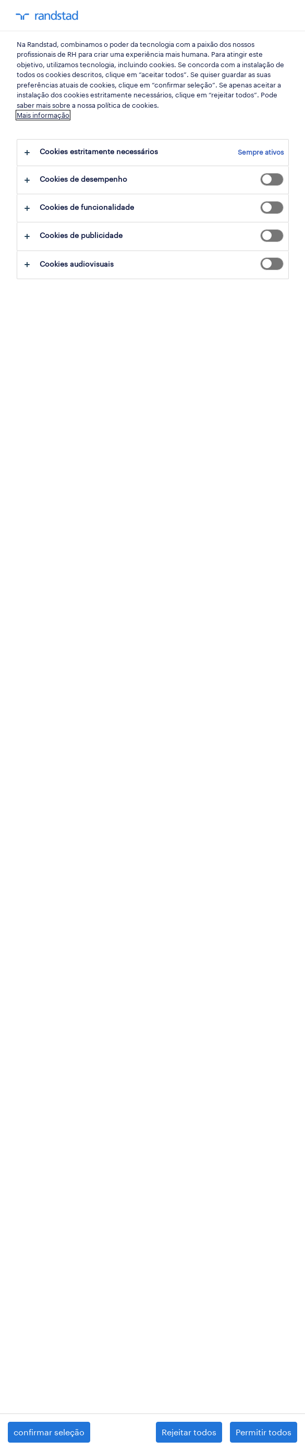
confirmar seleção (49, 1432)
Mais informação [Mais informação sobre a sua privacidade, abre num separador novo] (43, 115)
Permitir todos (263, 1432)
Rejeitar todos (189, 1432)
